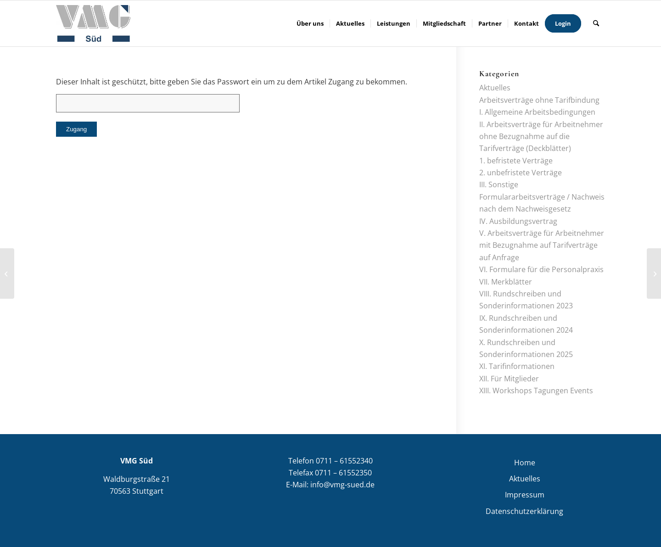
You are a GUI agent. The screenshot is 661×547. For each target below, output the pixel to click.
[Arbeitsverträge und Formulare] (7, 273)
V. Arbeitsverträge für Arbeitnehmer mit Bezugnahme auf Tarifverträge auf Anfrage (541, 245)
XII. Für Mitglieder (509, 379)
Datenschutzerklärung (524, 511)
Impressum (524, 495)
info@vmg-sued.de (342, 485)
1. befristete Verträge (516, 161)
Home (524, 463)
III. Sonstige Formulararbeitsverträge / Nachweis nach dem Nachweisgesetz (542, 196)
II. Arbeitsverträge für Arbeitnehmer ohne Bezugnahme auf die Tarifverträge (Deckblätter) (541, 136)
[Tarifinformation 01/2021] (654, 273)
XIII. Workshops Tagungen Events (536, 390)
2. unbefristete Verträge (520, 172)
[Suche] (596, 23)
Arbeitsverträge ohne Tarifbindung (539, 100)
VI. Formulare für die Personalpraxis (541, 269)
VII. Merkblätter (505, 282)
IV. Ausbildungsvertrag (518, 221)
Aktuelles (494, 88)
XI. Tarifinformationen (517, 366)
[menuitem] (310, 23)
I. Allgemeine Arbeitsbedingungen (537, 112)
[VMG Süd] (93, 23)
